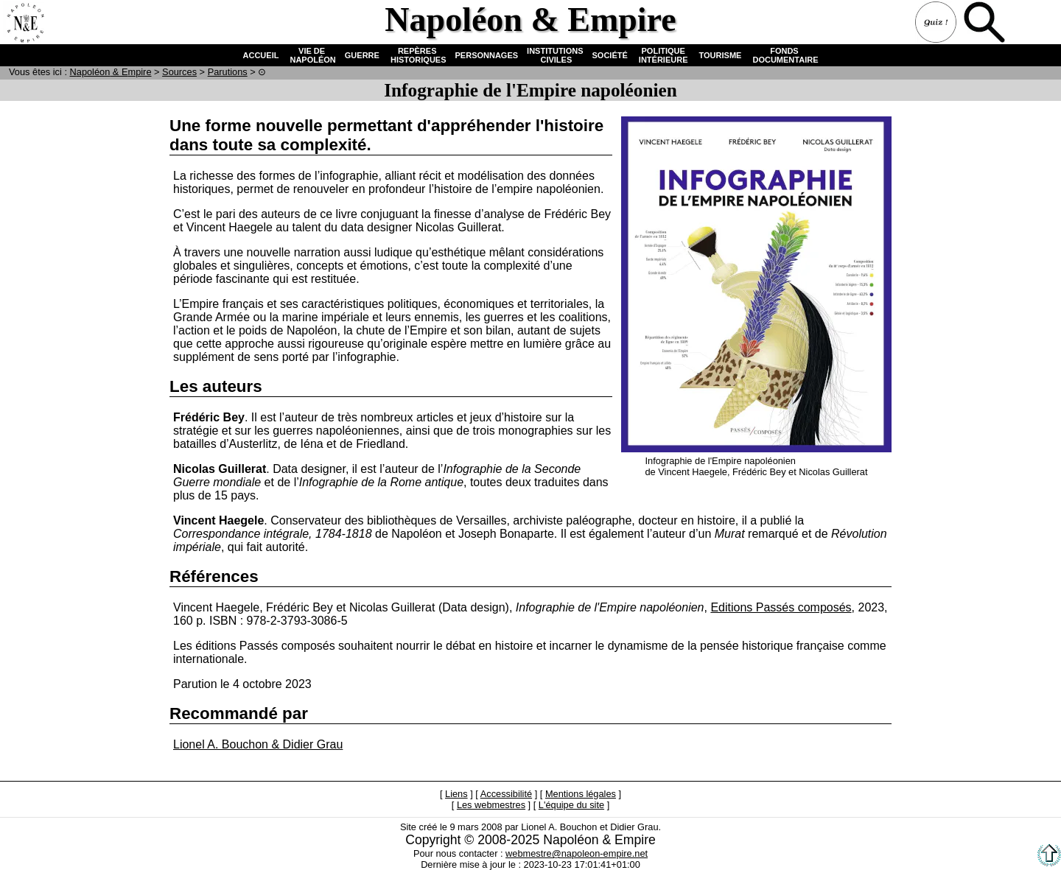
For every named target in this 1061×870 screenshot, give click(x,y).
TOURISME (720, 55)
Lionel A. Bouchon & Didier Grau (258, 744)
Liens (456, 793)
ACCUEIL (261, 55)
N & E (111, 71)
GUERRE (362, 55)
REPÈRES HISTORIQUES (417, 55)
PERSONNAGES (487, 55)
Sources (179, 71)
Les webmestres (491, 804)
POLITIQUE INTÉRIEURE (663, 55)
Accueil (25, 23)
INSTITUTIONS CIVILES (555, 55)
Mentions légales (580, 793)
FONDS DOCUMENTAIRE (784, 55)
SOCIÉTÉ (610, 55)
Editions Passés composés (780, 607)
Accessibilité (506, 793)
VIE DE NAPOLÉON (311, 55)
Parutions (228, 71)
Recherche (986, 23)
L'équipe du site (571, 804)
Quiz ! (937, 23)
